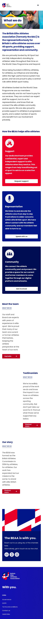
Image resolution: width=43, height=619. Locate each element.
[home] (6, 5)
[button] (26, 5)
